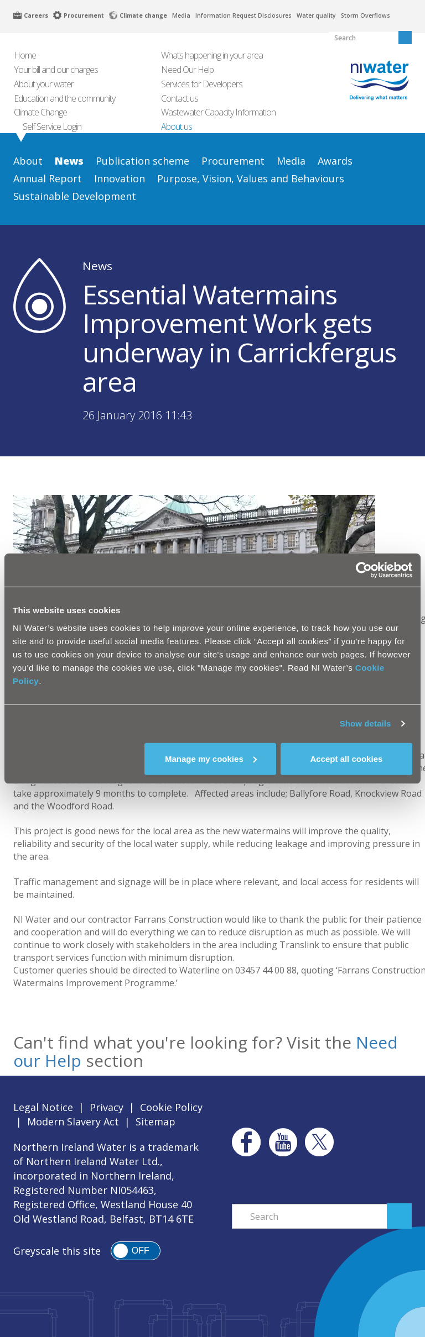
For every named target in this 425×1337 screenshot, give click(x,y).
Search (399, 1216)
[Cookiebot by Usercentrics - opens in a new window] (363, 570)
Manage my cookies (211, 758)
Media (181, 15)
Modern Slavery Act (73, 1121)
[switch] (135, 1250)
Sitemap (155, 1121)
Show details (365, 723)
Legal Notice (43, 1107)
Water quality (316, 15)
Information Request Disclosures (243, 15)
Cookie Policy (171, 1107)
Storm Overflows (365, 15)
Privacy (106, 1107)
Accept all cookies (346, 758)
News (97, 265)
